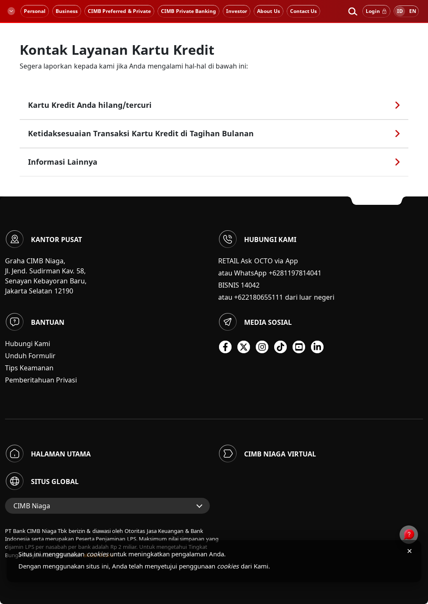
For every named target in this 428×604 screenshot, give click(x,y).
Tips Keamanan (29, 367)
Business (67, 11)
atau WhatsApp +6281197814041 (269, 273)
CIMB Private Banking (188, 11)
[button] (352, 11)
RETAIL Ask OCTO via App (258, 260)
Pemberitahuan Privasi (41, 380)
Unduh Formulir (30, 355)
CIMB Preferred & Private (119, 11)
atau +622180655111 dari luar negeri (276, 297)
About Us (268, 11)
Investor (236, 11)
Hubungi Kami (27, 343)
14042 (250, 285)
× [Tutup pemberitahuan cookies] (409, 550)
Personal (35, 11)
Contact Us (303, 11)
